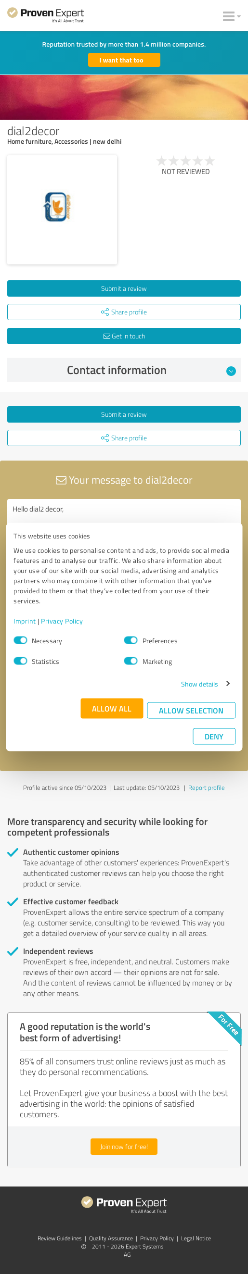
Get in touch (124, 335)
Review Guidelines (60, 1238)
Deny (214, 735)
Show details (199, 683)
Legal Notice (196, 1238)
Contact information (151, 370)
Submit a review (124, 288)
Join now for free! (124, 1146)
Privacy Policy (62, 620)
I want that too (122, 60)
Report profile (206, 787)
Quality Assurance (111, 1238)
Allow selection (191, 709)
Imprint (24, 620)
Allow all (111, 707)
